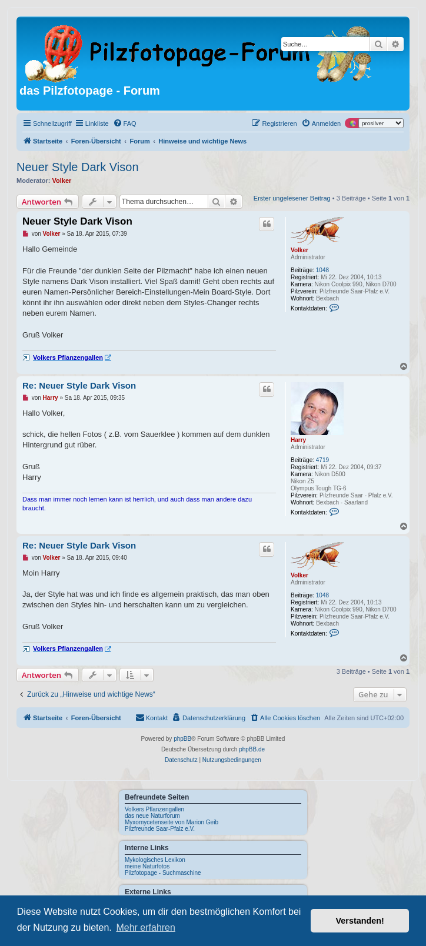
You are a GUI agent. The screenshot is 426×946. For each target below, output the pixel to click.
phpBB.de (252, 749)
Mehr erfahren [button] (145, 927)
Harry (298, 440)
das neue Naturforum (152, 816)
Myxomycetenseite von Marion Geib (171, 822)
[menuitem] (125, 123)
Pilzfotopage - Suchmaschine (163, 873)
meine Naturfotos (147, 866)
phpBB (182, 739)
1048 (322, 270)
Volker (62, 180)
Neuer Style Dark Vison (77, 167)
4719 (322, 460)
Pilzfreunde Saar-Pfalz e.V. (160, 828)
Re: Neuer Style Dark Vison (79, 385)
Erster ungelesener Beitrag (292, 198)
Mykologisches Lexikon (155, 860)
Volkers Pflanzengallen (154, 809)
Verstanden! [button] (360, 920)
